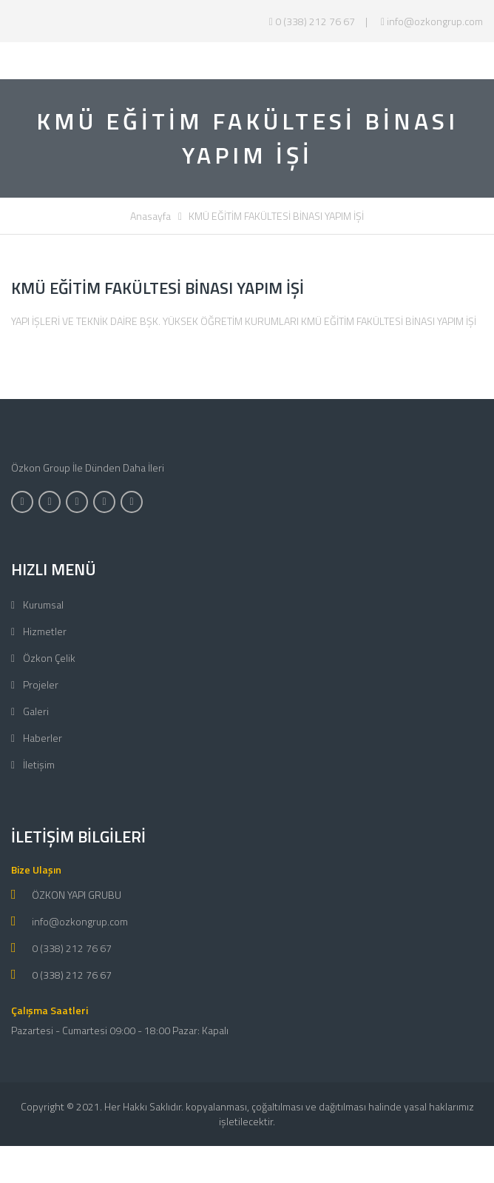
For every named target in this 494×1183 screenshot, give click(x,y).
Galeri (35, 711)
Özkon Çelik (48, 658)
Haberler (41, 737)
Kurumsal (42, 604)
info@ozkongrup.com (432, 21)
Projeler (39, 684)
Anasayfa (150, 216)
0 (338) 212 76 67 (312, 21)
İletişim (38, 764)
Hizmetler (44, 631)
